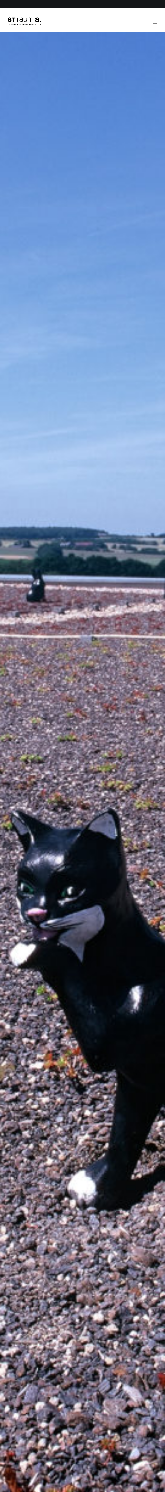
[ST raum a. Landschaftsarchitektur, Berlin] (24, 21)
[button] (155, 20)
